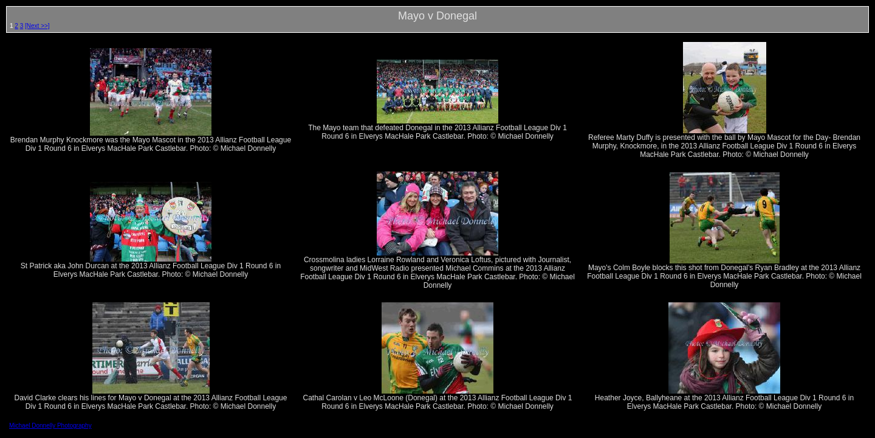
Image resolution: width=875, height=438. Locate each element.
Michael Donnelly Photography (50, 425)
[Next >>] (37, 26)
